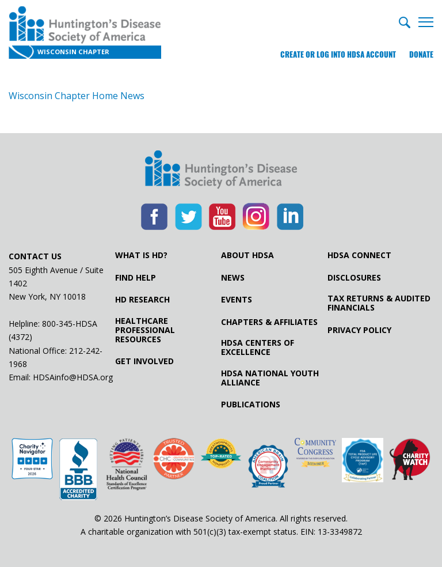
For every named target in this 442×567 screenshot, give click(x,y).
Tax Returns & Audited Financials (378, 303)
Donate (421, 54)
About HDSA (247, 255)
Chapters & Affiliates (269, 322)
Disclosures (354, 277)
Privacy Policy (359, 330)
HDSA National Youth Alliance (270, 378)
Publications (250, 404)
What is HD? (141, 255)
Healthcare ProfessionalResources (145, 330)
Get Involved (144, 361)
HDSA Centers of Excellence (257, 347)
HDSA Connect (359, 255)
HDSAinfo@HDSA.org (73, 377)
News (233, 277)
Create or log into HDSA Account (338, 54)
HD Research (142, 299)
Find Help (135, 277)
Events (236, 299)
